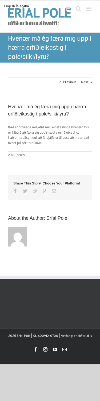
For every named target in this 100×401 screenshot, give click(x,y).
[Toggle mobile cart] (67, 8)
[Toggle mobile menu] (89, 8)
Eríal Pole (56, 218)
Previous (69, 82)
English (9, 6)
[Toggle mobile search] (78, 8)
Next (85, 82)
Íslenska (22, 6)
